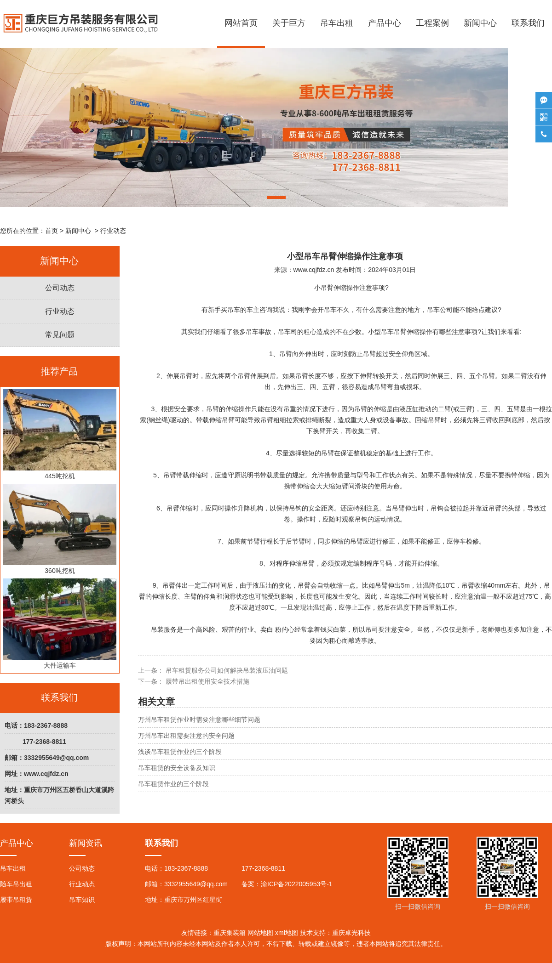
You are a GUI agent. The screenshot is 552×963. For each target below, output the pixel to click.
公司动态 (60, 288)
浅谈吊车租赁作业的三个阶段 (180, 751)
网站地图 (260, 932)
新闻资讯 (85, 843)
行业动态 (60, 311)
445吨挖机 (59, 434)
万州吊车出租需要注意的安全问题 (186, 735)
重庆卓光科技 (351, 932)
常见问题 (60, 335)
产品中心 (384, 23)
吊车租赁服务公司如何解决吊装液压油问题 (226, 670)
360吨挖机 (59, 529)
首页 (51, 230)
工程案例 (432, 23)
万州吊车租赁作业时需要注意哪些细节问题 (199, 719)
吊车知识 (82, 899)
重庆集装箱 (229, 932)
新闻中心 (480, 23)
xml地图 (286, 932)
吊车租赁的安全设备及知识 (176, 767)
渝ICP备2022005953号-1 (297, 884)
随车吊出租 (16, 884)
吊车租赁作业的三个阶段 (173, 783)
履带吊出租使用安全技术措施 (206, 681)
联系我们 (528, 23)
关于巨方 (288, 23)
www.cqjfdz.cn (313, 269)
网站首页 (241, 23)
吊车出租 (336, 23)
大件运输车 (59, 623)
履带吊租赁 (16, 899)
